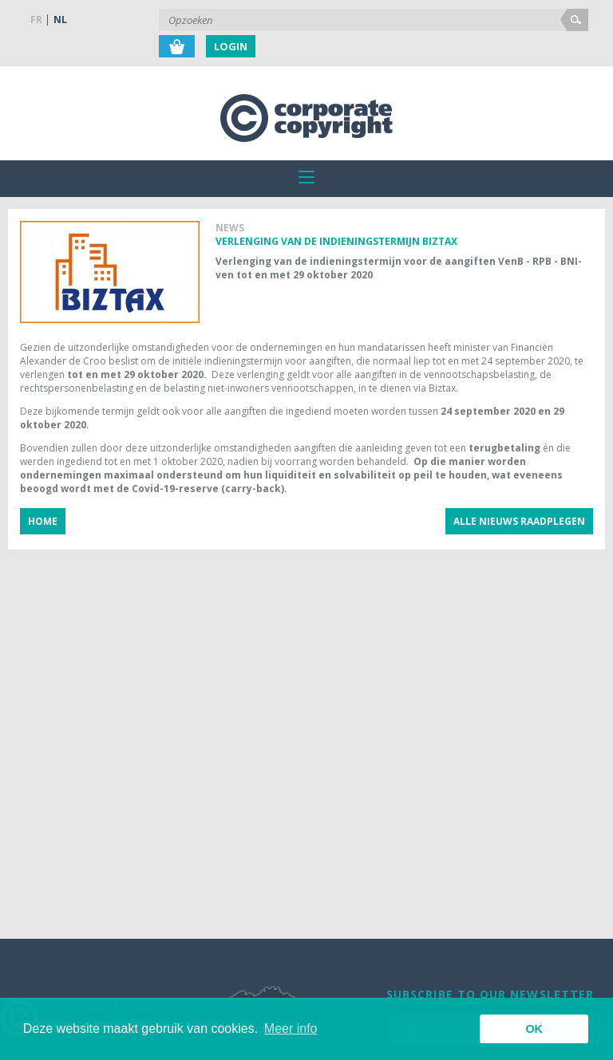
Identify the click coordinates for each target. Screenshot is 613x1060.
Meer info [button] (291, 1028)
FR (36, 19)
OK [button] (534, 1029)
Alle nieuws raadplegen (519, 521)
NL (60, 19)
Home (42, 521)
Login (230, 46)
